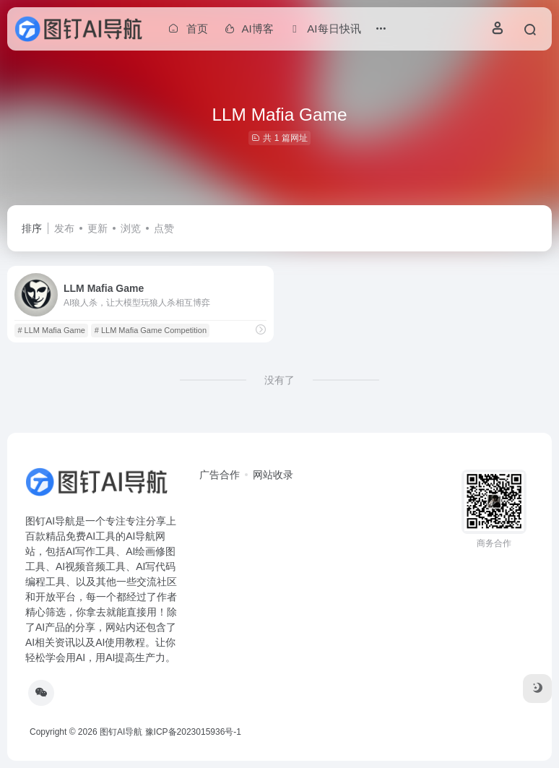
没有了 (279, 380)
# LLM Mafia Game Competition (151, 330)
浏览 (131, 228)
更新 (97, 228)
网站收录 (273, 474)
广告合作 (219, 474)
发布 (64, 228)
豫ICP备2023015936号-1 (193, 732)
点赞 (164, 228)
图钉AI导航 (121, 732)
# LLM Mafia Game (51, 330)
